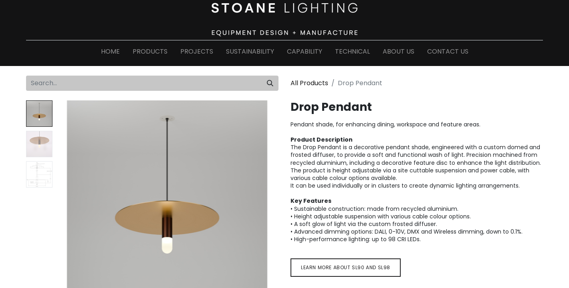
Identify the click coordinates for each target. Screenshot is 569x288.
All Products (309, 83)
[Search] (270, 83)
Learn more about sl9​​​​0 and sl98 (345, 267)
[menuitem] (110, 53)
